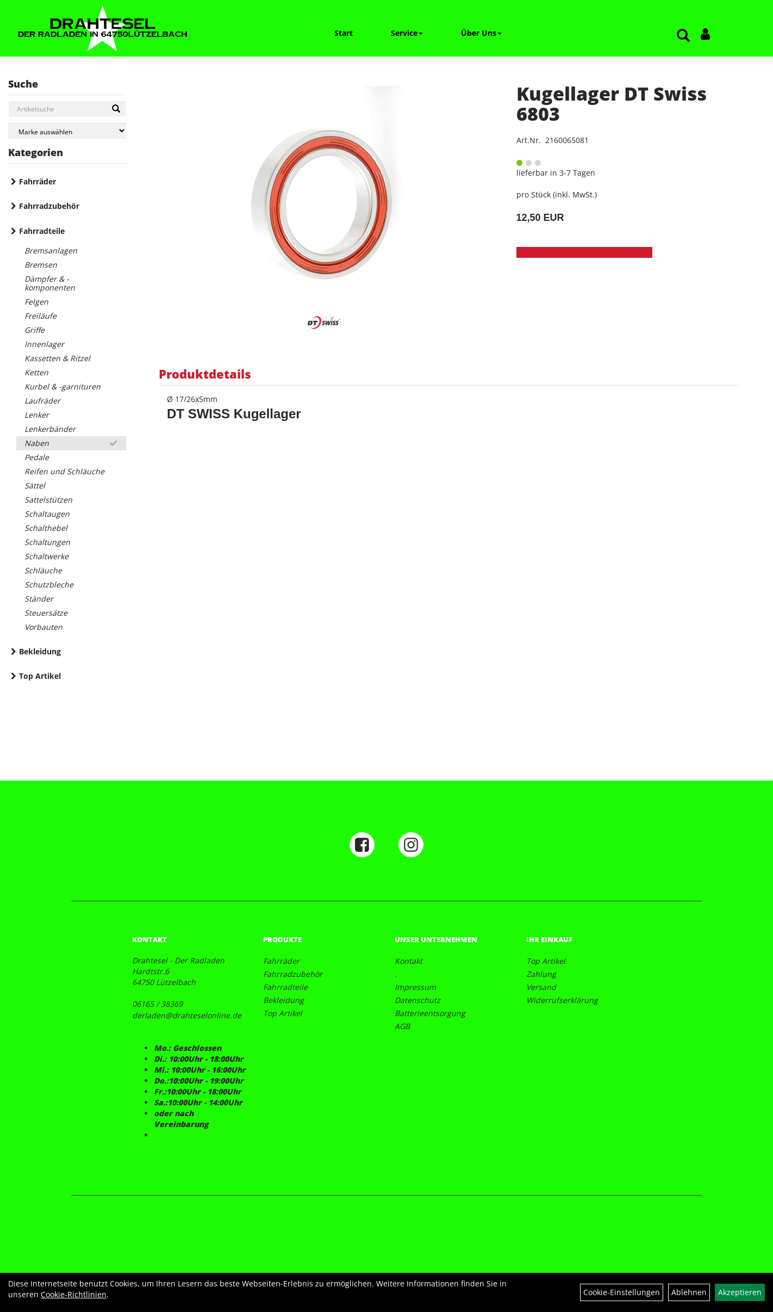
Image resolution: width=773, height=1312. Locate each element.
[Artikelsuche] (683, 36)
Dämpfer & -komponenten (49, 283)
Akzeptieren (740, 1292)
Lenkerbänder (50, 429)
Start (343, 33)
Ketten (36, 372)
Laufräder (42, 400)
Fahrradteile (42, 231)
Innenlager (44, 344)
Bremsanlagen (50, 250)
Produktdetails (205, 374)
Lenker (36, 415)
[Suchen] (116, 108)
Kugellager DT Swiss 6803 (611, 103)
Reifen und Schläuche (64, 471)
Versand (541, 987)
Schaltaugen (47, 514)
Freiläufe (40, 316)
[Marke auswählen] (67, 131)
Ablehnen (689, 1292)
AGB (402, 1026)
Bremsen (40, 264)
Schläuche (43, 570)
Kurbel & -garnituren (62, 386)
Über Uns (481, 33)
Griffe (34, 330)
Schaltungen (47, 542)
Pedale (36, 457)
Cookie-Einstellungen (621, 1292)
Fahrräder (37, 181)
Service (407, 33)
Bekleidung (40, 651)
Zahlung (541, 974)
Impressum (415, 987)
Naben (36, 443)
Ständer (38, 598)
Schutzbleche (48, 584)
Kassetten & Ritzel (57, 358)
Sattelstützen (48, 499)
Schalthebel (45, 528)
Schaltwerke (46, 556)
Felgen (36, 301)
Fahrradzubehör (49, 206)
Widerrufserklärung (562, 1000)
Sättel (34, 485)
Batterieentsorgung (430, 1013)
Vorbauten (43, 627)
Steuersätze (45, 613)
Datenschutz (417, 1000)
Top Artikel (40, 676)
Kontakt (408, 961)
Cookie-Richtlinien (74, 1294)
